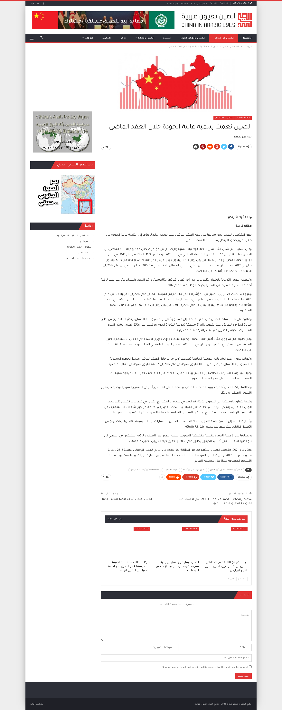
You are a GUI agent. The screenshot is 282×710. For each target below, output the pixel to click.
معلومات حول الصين (178, 4)
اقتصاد (106, 38)
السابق (242, 578)
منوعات (89, 38)
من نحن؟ (224, 3)
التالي (231, 578)
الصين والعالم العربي (192, 38)
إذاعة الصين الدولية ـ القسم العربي (73, 236)
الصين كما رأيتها (200, 4)
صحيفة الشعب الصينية (79, 258)
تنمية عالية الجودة (171, 470)
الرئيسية (247, 38)
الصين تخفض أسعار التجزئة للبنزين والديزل (126, 499)
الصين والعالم (146, 38)
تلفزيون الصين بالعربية (79, 247)
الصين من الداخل (224, 38)
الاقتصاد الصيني (226, 470)
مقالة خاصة (154, 470)
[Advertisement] (176, 180)
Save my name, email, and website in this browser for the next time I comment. (205, 667)
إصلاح (239, 470)
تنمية (185, 470)
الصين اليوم (85, 241)
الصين (212, 470)
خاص (123, 38)
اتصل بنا (213, 3)
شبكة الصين (84, 253)
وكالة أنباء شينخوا (137, 470)
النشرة (167, 38)
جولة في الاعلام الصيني (224, 118)
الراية (32, 704)
